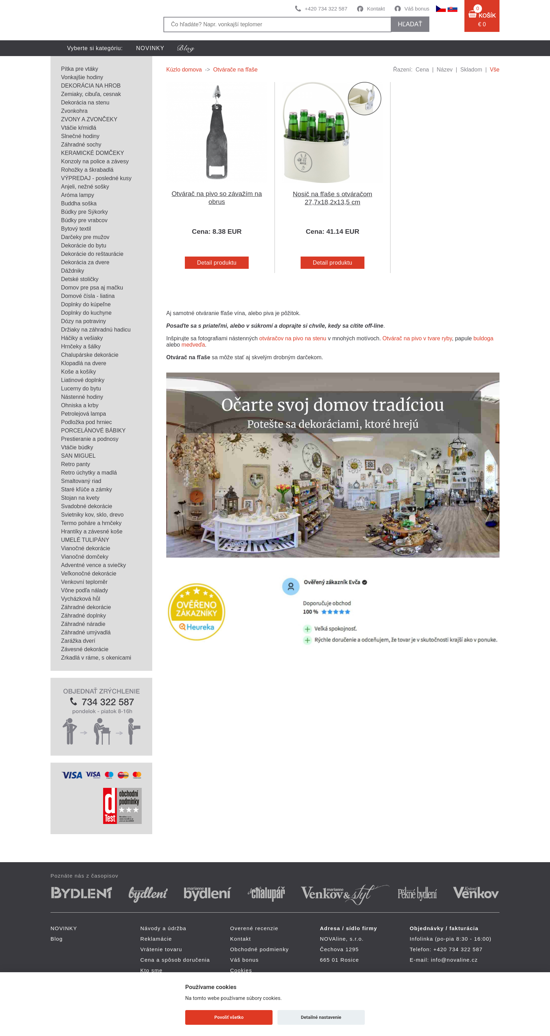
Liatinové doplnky (83, 380)
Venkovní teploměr (84, 582)
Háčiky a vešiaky (82, 338)
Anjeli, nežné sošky (85, 187)
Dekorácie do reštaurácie (92, 254)
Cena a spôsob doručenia (175, 960)
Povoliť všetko (228, 1017)
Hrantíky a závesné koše (91, 531)
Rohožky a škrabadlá (87, 170)
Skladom (471, 70)
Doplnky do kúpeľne (86, 304)
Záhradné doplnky (83, 616)
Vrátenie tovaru (161, 949)
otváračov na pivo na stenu (292, 338)
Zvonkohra (74, 111)
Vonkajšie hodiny (82, 77)
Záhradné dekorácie (86, 607)
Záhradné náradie (83, 624)
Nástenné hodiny (82, 397)
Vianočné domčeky (84, 557)
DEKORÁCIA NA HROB (91, 86)
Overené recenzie (254, 928)
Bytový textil (76, 229)
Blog (57, 939)
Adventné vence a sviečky (93, 565)
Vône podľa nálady (84, 590)
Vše (494, 70)
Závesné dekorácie (84, 649)
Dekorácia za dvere (85, 262)
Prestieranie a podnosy (90, 439)
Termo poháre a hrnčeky (91, 523)
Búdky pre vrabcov (84, 220)
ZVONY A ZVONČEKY (89, 119)
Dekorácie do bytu (83, 245)
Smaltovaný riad (81, 481)
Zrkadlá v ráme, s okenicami (96, 658)
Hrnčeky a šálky (81, 346)
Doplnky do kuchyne (86, 313)
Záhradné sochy (81, 145)
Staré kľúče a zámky (86, 489)
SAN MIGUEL (78, 456)
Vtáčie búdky (77, 447)
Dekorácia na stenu (85, 102)
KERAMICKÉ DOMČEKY (92, 153)
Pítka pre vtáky (79, 69)
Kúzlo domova (184, 70)
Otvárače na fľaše (235, 70)
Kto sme (151, 970)
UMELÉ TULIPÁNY (85, 540)
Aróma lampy (77, 195)
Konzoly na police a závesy (95, 161)
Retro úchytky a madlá (89, 473)
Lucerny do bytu (81, 388)
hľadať (410, 24)
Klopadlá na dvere (83, 363)
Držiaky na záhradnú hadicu (95, 330)
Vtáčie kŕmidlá (78, 128)
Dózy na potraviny (83, 321)
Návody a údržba (163, 928)
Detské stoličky (80, 279)
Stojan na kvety (80, 498)
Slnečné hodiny (80, 136)
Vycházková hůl (80, 599)
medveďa (193, 345)
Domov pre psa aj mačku (92, 288)
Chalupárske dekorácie (90, 355)
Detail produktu (216, 263)
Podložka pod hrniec (86, 422)
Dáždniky (72, 271)
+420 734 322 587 (326, 9)
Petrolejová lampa (83, 414)
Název (444, 70)
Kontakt (376, 9)
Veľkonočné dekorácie (88, 574)
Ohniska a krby (80, 405)
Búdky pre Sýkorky (84, 212)
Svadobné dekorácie (86, 506)
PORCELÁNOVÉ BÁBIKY (93, 431)
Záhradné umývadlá (85, 632)
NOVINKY (150, 48)
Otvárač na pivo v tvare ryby (417, 338)
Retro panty (75, 464)
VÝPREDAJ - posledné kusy (96, 178)
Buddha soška (78, 203)
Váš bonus (416, 9)
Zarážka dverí (78, 641)
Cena (422, 70)
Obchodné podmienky (259, 949)
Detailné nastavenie (321, 1017)
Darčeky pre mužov (85, 237)
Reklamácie (156, 939)
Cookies (241, 970)
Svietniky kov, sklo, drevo (92, 515)
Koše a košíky (78, 372)
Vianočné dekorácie (85, 548)
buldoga (484, 338)
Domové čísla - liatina (88, 296)
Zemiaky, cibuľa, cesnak (91, 94)
